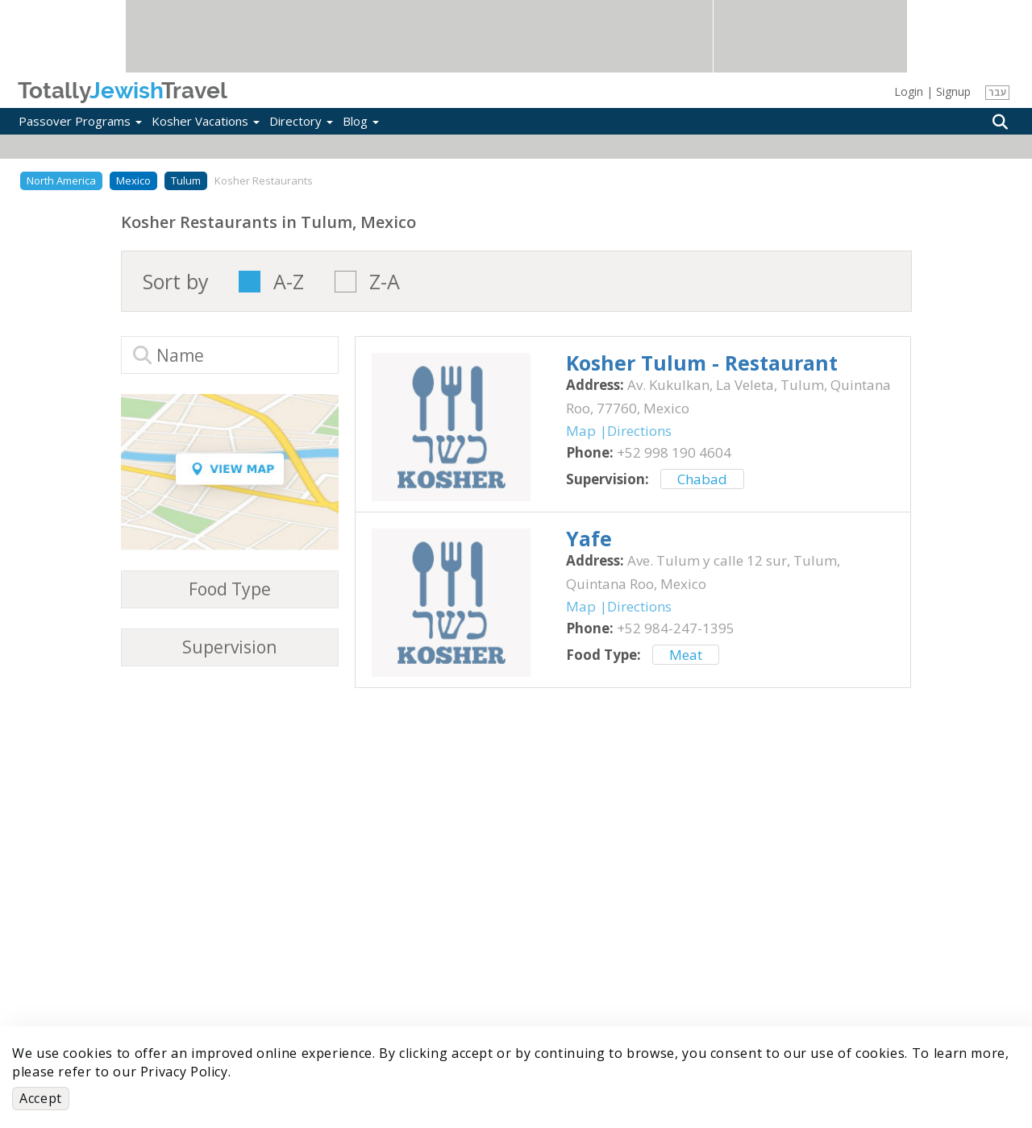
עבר (997, 92)
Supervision (229, 647)
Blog (361, 121)
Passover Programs (80, 121)
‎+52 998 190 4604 (674, 452)
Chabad (702, 479)
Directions (639, 430)
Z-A (384, 281)
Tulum (186, 180)
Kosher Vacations (206, 121)
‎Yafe (589, 538)
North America (61, 180)
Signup (953, 91)
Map (581, 430)
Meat (685, 654)
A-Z (288, 281)
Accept (40, 1098)
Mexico (133, 180)
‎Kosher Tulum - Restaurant (702, 362)
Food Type (230, 589)
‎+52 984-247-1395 (675, 628)
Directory (301, 121)
